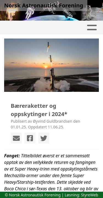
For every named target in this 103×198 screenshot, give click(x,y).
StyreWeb (89, 194)
